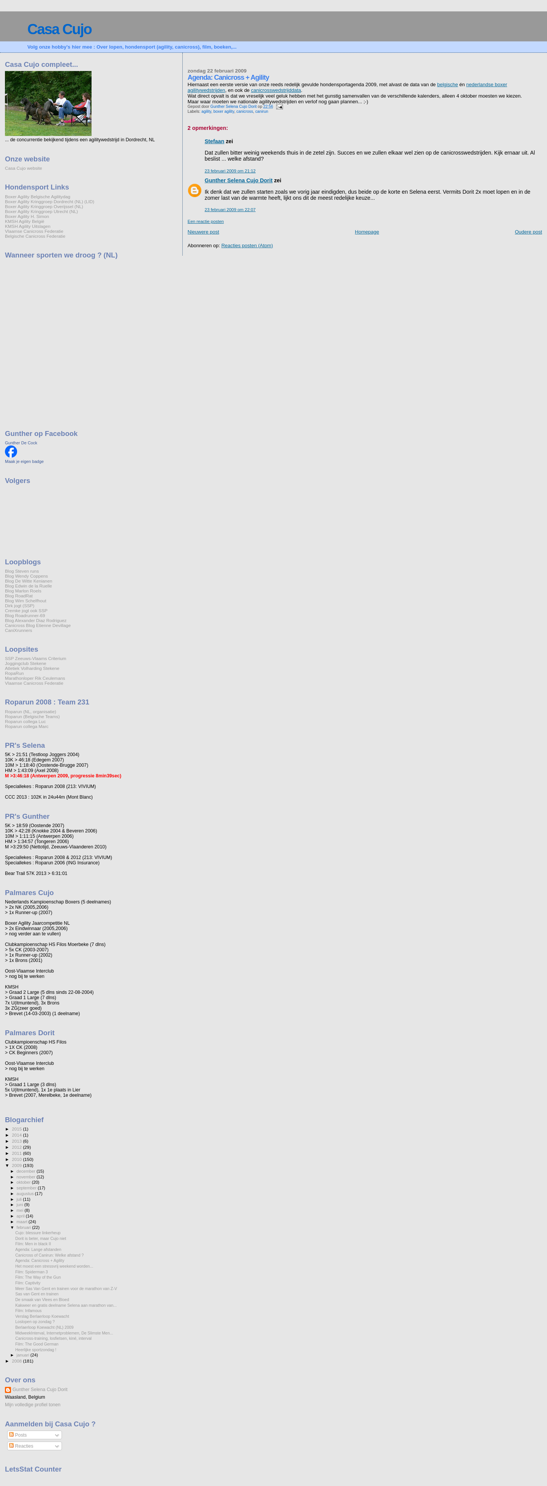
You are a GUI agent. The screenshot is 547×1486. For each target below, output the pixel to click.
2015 (17, 1128)
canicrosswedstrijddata (276, 90)
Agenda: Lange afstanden (38, 1249)
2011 (17, 1153)
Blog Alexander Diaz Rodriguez (35, 620)
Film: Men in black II (33, 1243)
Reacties (21, 1446)
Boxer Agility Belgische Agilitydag (37, 196)
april (21, 1216)
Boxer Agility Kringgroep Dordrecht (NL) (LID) (49, 201)
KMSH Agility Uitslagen (28, 226)
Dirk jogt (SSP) (20, 605)
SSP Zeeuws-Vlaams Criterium (35, 658)
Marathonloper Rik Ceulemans (35, 678)
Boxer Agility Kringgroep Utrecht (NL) (41, 211)
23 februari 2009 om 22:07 (230, 209)
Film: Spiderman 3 (31, 1272)
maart (23, 1221)
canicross (244, 111)
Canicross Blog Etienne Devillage (38, 625)
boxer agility (223, 111)
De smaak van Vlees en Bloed (42, 1299)
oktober (24, 1182)
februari (24, 1227)
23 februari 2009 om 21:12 (230, 171)
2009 (17, 1165)
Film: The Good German (36, 1344)
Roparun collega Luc (25, 721)
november (27, 1177)
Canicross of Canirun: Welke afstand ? (49, 1255)
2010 (17, 1159)
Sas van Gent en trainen (36, 1294)
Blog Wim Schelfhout (25, 600)
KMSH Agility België (24, 221)
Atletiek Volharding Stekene (32, 668)
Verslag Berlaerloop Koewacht (42, 1316)
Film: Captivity (27, 1283)
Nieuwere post (203, 232)
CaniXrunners (18, 630)
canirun (261, 111)
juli (20, 1199)
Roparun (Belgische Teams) (32, 716)
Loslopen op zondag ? (35, 1321)
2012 (17, 1147)
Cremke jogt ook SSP (26, 610)
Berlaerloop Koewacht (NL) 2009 (44, 1327)
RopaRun (14, 673)
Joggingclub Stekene (25, 663)
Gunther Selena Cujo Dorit (239, 180)
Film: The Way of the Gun (38, 1277)
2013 (17, 1141)
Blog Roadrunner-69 (25, 615)
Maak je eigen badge (24, 461)
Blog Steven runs (22, 571)
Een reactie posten (206, 221)
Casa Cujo (59, 29)
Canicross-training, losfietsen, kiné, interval (53, 1338)
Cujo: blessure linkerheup (37, 1232)
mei (21, 1210)
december (27, 1171)
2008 (17, 1360)
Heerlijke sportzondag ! (35, 1349)
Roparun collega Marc (27, 726)
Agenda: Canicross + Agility (39, 1260)
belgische (447, 84)
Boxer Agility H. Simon (27, 216)
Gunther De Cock (21, 443)
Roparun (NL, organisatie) (30, 711)
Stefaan (214, 141)
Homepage (367, 232)
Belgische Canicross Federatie (35, 236)
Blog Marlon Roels (23, 590)
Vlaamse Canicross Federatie (34, 231)
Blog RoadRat (19, 595)
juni (20, 1204)
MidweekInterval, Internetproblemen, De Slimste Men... (64, 1333)
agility (206, 111)
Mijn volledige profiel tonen (32, 1404)
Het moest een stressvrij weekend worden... (54, 1266)
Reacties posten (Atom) (247, 245)
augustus (26, 1193)
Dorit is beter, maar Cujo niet (40, 1238)
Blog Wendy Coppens (26, 575)
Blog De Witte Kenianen (28, 580)
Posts (18, 1435)
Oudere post (528, 232)
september (27, 1188)
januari (24, 1355)
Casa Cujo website (23, 168)
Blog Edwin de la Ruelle (28, 585)
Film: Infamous (28, 1310)
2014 (17, 1134)
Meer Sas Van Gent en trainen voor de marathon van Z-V (66, 1288)
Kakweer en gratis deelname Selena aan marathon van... (66, 1305)
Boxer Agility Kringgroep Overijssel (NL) (44, 206)
